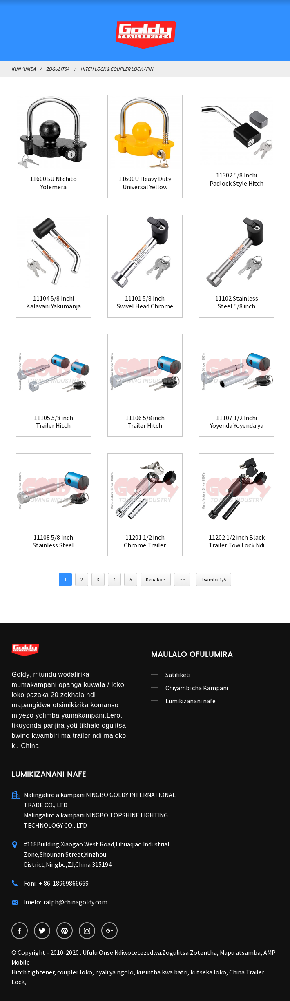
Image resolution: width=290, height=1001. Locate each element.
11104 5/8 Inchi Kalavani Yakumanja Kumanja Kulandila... (53, 302)
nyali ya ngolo (114, 972)
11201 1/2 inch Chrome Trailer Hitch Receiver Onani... (145, 541)
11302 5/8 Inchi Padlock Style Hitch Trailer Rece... (236, 179)
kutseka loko (208, 972)
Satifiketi (177, 675)
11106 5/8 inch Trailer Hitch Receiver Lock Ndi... (144, 422)
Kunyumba (23, 69)
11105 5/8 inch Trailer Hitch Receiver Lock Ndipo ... (53, 422)
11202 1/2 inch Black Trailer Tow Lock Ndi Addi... (237, 541)
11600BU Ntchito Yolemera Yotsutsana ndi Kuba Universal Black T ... (53, 182)
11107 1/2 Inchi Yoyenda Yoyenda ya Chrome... (236, 422)
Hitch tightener (32, 972)
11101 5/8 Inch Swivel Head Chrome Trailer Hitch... (145, 302)
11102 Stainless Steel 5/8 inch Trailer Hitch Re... (236, 302)
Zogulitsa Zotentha (189, 952)
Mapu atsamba (240, 952)
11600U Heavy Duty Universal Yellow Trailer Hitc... (144, 182)
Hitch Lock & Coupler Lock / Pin (116, 69)
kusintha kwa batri (161, 972)
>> (182, 579)
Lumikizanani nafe (190, 701)
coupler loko (74, 972)
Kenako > (155, 579)
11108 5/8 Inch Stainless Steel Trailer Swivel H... (53, 541)
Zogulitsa (57, 69)
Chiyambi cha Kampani (196, 688)
